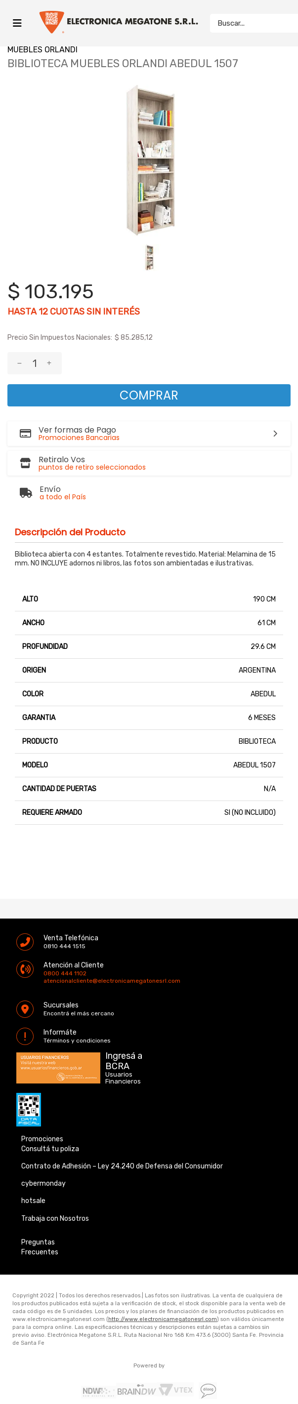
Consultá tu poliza (50, 1127)
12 (43, 311)
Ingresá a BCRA (123, 1037)
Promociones (42, 1117)
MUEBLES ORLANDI (42, 49)
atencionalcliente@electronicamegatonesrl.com (51, 958)
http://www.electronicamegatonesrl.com (162, 1297)
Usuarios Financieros (123, 1056)
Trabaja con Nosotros (55, 1196)
